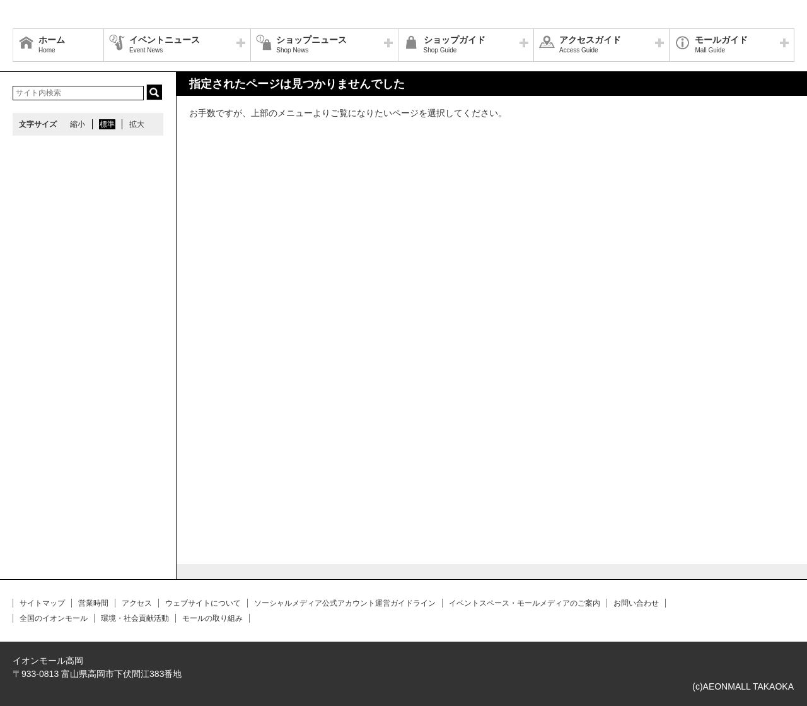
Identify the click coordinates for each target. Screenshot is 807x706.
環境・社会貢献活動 (135, 618)
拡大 (136, 124)
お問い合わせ (636, 603)
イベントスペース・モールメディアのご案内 (524, 603)
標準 (107, 124)
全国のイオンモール (54, 618)
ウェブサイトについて (203, 603)
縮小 (77, 124)
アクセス (137, 603)
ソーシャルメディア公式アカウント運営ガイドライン (345, 603)
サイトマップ (42, 603)
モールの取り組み (212, 618)
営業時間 (93, 603)
